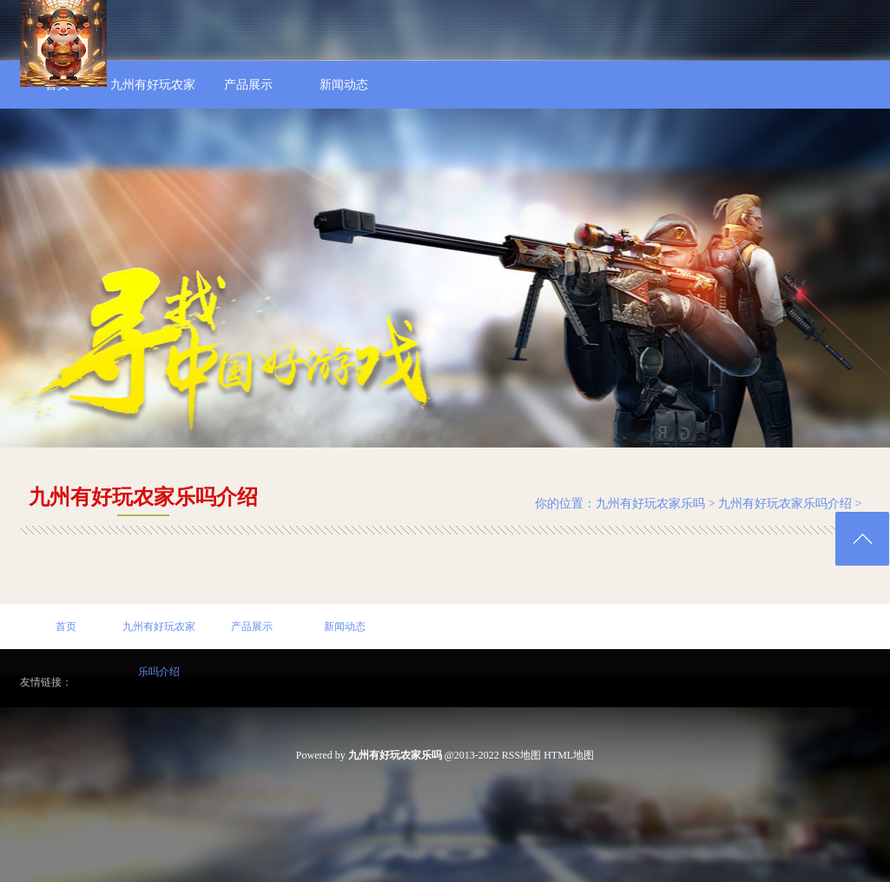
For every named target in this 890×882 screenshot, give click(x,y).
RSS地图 (521, 755)
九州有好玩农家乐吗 (650, 503)
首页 (66, 626)
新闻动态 (345, 626)
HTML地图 (569, 755)
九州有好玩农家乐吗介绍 (785, 503)
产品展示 (252, 626)
